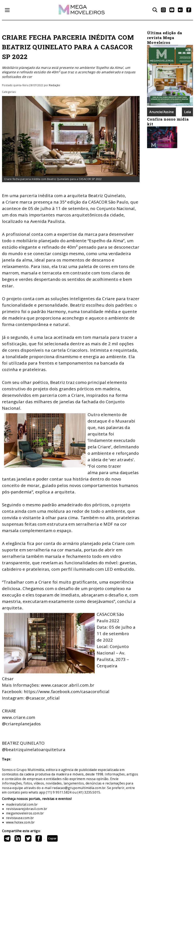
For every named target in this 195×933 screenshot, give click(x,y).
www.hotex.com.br (20, 822)
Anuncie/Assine (161, 112)
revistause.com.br (20, 818)
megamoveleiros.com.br (25, 813)
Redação (54, 85)
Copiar (52, 838)
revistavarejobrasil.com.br (26, 809)
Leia (187, 112)
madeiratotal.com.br (22, 804)
